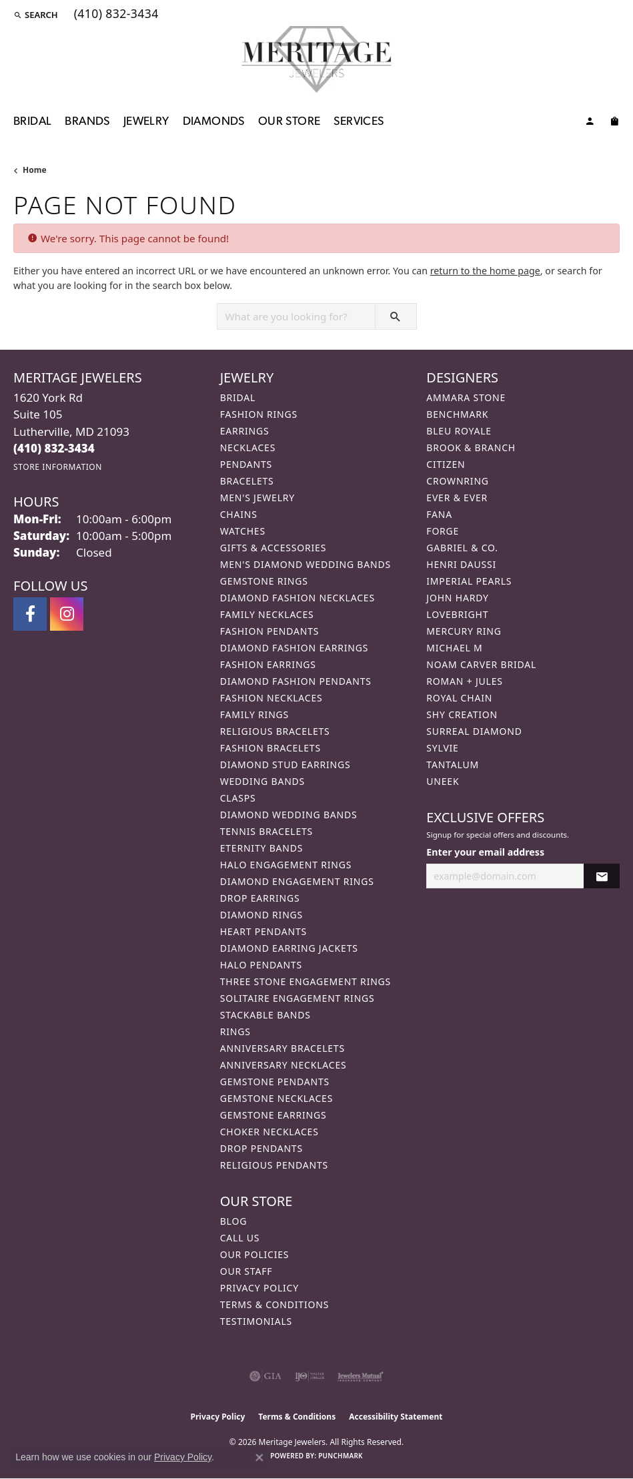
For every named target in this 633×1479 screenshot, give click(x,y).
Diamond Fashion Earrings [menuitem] (294, 647)
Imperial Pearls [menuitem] (469, 581)
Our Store (289, 121)
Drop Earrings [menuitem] (260, 898)
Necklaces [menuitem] (247, 447)
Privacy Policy (259, 1287)
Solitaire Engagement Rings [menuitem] (297, 998)
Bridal (32, 121)
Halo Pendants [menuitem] (261, 964)
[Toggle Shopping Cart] (614, 123)
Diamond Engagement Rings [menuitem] (297, 881)
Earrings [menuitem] (244, 430)
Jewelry (146, 121)
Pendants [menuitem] (246, 464)
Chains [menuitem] (238, 514)
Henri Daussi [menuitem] (461, 564)
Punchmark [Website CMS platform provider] (340, 1455)
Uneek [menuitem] (442, 781)
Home (35, 170)
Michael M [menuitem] (454, 647)
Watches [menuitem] (242, 531)
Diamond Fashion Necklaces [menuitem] (297, 597)
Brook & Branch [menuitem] (471, 447)
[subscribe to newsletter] (602, 876)
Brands (87, 121)
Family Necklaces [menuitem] (267, 614)
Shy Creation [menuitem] (462, 714)
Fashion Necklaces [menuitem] (271, 697)
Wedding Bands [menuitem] (262, 781)
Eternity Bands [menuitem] (261, 848)
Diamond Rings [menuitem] (261, 914)
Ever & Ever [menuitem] (457, 497)
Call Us (240, 1237)
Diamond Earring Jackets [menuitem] (289, 948)
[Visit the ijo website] (310, 1376)
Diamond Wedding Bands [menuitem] (289, 814)
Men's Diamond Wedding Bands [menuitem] (305, 564)
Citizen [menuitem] (445, 464)
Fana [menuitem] (439, 514)
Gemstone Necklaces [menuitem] (277, 1098)
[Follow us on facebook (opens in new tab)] (30, 614)
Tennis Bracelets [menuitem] (266, 831)
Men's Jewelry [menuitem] (257, 497)
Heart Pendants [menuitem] (263, 931)
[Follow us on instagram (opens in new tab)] (66, 614)
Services (359, 121)
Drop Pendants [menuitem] (261, 1148)
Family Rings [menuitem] (254, 714)
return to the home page (485, 270)
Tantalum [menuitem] (452, 764)
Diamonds (214, 121)
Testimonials (256, 1321)
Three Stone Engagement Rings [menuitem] (305, 981)
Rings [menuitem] (235, 1031)
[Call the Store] (54, 448)
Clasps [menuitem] (238, 798)
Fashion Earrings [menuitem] (268, 664)
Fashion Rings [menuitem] (258, 414)
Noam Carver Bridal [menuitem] (481, 664)
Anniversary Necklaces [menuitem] (283, 1065)
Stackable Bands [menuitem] (265, 1014)
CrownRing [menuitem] (457, 481)
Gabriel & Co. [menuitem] (462, 547)
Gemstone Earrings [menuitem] (273, 1115)
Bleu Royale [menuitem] (459, 430)
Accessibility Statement (395, 1416)
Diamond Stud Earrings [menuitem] (285, 764)
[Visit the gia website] (265, 1376)
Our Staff (246, 1271)
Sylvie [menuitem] (442, 748)
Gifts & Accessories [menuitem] (273, 547)
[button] (35, 14)
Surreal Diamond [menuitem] (474, 731)
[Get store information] (57, 467)
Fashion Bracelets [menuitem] (270, 748)
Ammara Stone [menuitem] (466, 397)
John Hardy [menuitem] (457, 597)
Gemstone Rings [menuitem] (264, 581)
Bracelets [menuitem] (247, 481)
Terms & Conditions (275, 1304)
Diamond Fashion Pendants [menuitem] (296, 681)
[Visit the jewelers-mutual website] (361, 1376)
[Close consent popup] (259, 1458)
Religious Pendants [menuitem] (274, 1165)
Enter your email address (485, 852)
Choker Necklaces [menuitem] (269, 1131)
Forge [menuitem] (442, 531)
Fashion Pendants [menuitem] (270, 631)
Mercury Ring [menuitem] (463, 631)
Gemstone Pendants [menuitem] (275, 1081)
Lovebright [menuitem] (457, 614)
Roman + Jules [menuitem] (464, 681)
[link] (115, 14)
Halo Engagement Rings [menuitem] (286, 864)
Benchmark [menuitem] (457, 414)
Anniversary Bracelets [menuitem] (282, 1048)
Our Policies (254, 1254)
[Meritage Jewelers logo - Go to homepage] (316, 59)
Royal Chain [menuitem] (459, 697)
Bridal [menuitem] (238, 397)
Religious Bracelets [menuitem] (275, 731)
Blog (233, 1221)
